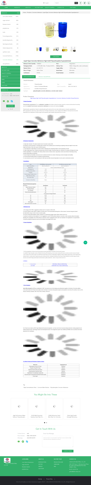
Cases (3, 82)
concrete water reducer (43, 387)
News (3, 79)
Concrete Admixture (10, 60)
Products (17, 7)
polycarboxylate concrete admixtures (59, 387)
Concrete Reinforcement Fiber (10, 56)
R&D (55, 466)
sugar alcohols (10, 20)
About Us (28, 7)
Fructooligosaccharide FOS (10, 36)
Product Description (44, 76)
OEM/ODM (56, 464)
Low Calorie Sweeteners (10, 16)
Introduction (42, 462)
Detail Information (29, 76)
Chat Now (72, 7)
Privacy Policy (49, 479)
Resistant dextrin (10, 24)
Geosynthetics (10, 64)
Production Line (58, 462)
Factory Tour (39, 7)
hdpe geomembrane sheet (30, 387)
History (40, 464)
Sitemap (40, 479)
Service (40, 466)
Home (6, 7)
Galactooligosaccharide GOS (10, 48)
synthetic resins (10, 52)
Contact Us (60, 7)
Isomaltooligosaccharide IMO (10, 40)
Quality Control (49, 7)
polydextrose (10, 28)
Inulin (10, 32)
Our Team (41, 468)
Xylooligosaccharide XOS (10, 44)
